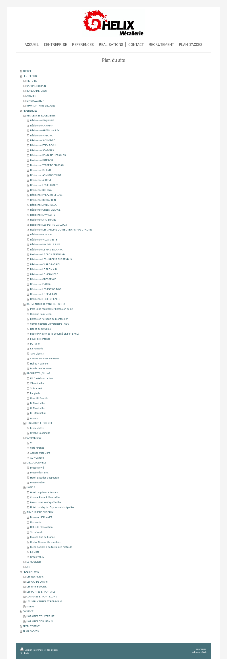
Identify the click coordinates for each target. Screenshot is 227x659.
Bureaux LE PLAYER (41, 517)
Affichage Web (199, 652)
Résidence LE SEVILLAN (43, 294)
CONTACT (28, 611)
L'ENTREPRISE (30, 76)
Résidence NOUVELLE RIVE (45, 244)
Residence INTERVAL (41, 160)
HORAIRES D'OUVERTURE (40, 616)
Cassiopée (36, 522)
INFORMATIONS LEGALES (40, 105)
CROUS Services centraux (44, 358)
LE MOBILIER (33, 561)
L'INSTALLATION (35, 100)
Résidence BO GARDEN (43, 200)
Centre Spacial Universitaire (45, 542)
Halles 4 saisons (39, 363)
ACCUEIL (27, 71)
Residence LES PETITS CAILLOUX (48, 224)
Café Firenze (37, 447)
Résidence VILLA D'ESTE (43, 239)
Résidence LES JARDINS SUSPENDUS (51, 259)
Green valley (37, 556)
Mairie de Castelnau (41, 368)
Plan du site (52, 649)
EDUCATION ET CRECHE (39, 422)
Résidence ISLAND (40, 170)
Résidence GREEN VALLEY (44, 130)
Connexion (201, 648)
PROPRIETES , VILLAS (38, 373)
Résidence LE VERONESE (44, 274)
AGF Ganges (37, 457)
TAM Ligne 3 (37, 353)
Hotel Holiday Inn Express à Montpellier (52, 507)
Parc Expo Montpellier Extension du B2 (51, 308)
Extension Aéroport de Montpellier (49, 318)
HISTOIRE (31, 80)
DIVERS (30, 606)
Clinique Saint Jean (40, 314)
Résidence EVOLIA (40, 284)
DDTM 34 (35, 343)
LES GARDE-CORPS (37, 581)
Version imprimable (32, 649)
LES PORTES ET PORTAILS (40, 591)
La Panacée (36, 348)
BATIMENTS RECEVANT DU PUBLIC (45, 304)
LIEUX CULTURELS (36, 462)
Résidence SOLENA (41, 190)
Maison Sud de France (42, 537)
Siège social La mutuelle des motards (51, 547)
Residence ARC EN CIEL (43, 219)
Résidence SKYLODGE (42, 140)
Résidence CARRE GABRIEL (45, 264)
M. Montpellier (38, 413)
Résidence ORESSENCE (43, 279)
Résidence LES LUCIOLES (44, 185)
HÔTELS (30, 487)
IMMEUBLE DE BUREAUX (39, 512)
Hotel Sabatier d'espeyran (44, 477)
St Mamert (36, 388)
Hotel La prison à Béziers (44, 492)
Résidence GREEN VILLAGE (45, 209)
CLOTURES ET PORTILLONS (41, 596)
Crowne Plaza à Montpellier (45, 497)
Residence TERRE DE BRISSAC (47, 165)
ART (28, 566)
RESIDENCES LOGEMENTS (41, 115)
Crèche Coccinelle (40, 432)
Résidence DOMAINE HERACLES (48, 155)
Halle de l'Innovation (41, 527)
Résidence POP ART (41, 234)
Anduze (34, 418)
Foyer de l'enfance (40, 338)
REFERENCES (30, 110)
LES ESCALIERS (35, 576)
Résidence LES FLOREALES (45, 298)
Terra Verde (36, 532)
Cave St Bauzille (39, 398)
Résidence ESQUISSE (42, 120)
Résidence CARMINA (41, 125)
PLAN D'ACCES (31, 631)
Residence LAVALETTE (42, 214)
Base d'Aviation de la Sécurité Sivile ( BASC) (54, 333)
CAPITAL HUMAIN (36, 85)
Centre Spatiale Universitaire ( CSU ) (50, 323)
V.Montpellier (37, 383)
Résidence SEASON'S (42, 150)
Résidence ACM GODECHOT (45, 175)
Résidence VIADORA (41, 135)
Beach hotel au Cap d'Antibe (45, 502)
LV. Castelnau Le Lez (41, 378)
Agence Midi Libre (40, 452)
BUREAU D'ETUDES (36, 90)
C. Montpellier (38, 408)
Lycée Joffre (37, 428)
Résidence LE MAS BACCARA (46, 249)
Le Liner (34, 551)
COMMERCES (33, 437)
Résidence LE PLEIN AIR (43, 269)
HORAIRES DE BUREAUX (39, 621)
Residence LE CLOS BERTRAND (47, 254)
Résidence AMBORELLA (43, 204)
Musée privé (37, 467)
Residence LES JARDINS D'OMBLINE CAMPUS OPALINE (61, 229)
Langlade (35, 393)
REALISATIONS (31, 571)
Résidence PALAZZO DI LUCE (46, 194)
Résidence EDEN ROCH (43, 145)
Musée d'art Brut (39, 472)
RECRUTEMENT (31, 626)
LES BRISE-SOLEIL (36, 586)
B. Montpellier (38, 403)
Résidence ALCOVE (40, 180)
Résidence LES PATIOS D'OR (45, 289)
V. (31, 442)
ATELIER (30, 95)
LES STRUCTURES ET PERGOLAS (44, 601)
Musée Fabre (37, 482)
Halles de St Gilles (40, 328)
